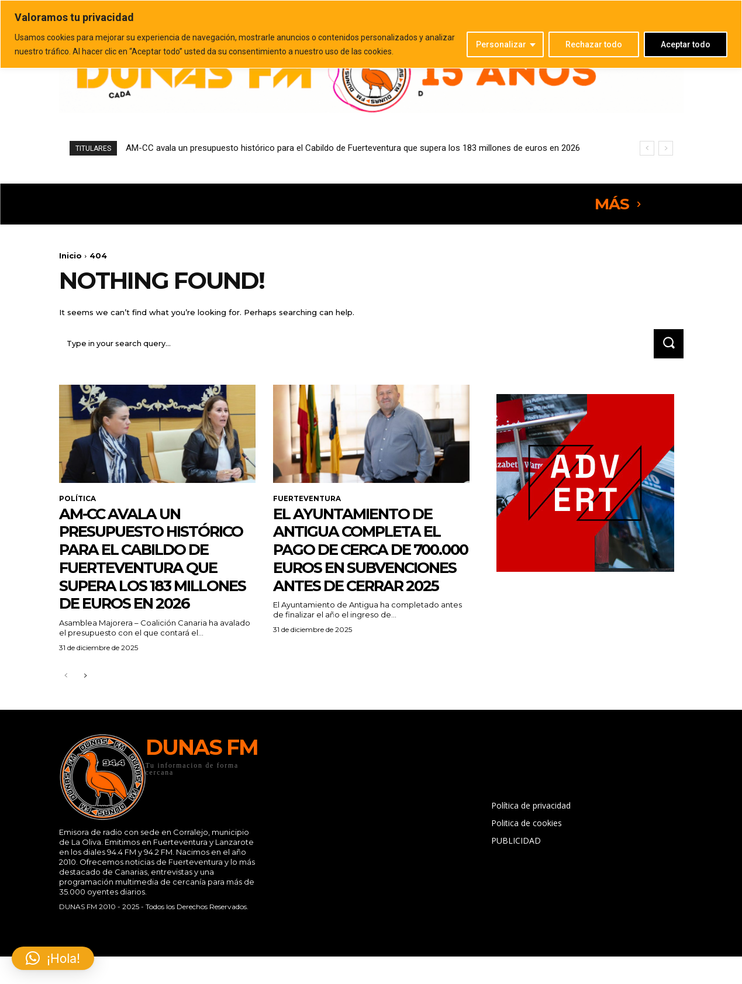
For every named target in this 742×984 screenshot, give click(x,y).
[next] (665, 148)
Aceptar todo (685, 44)
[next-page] (85, 713)
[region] (371, 34)
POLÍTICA (77, 500)
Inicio (70, 255)
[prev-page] (66, 713)
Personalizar (501, 44)
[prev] (647, 148)
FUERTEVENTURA (307, 500)
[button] (53, 958)
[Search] (668, 344)
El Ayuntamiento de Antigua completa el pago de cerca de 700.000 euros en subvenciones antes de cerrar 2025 (364, 559)
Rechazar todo (593, 44)
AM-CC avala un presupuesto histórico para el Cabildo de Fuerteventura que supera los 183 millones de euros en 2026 (353, 148)
